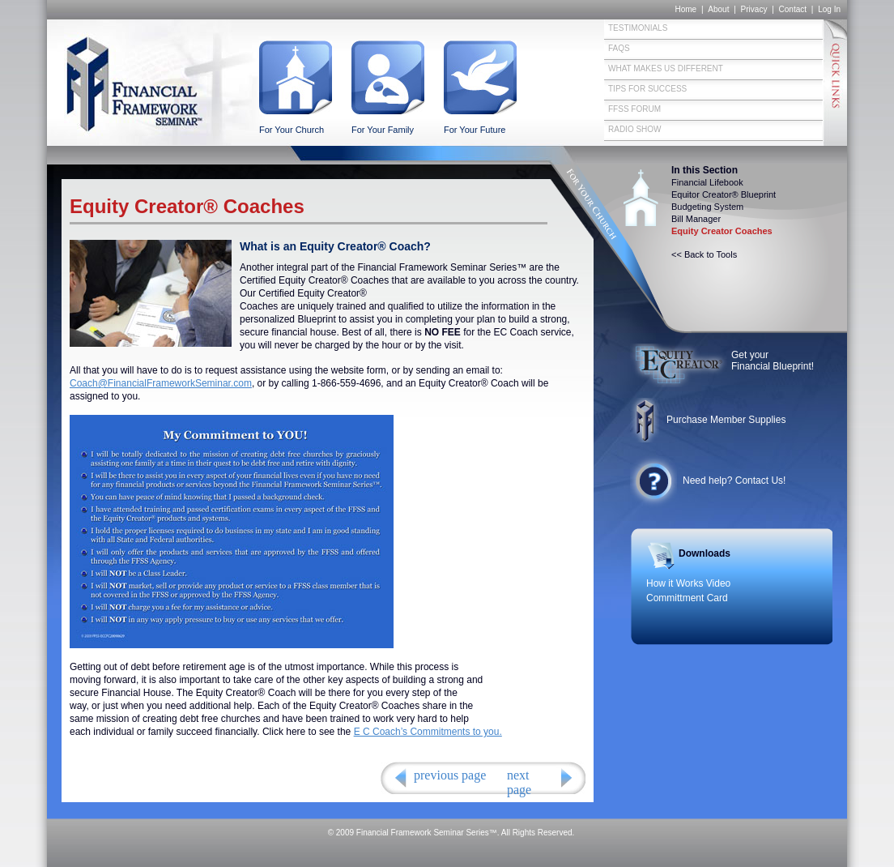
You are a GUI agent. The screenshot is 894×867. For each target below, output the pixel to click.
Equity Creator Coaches (722, 231)
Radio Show (635, 129)
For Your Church (291, 130)
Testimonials (637, 27)
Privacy (754, 9)
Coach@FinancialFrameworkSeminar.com (161, 383)
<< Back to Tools (704, 254)
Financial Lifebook (707, 182)
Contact (793, 9)
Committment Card (687, 598)
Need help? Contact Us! (734, 480)
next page (519, 782)
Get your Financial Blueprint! (772, 360)
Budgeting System (707, 206)
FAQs (619, 48)
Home (685, 9)
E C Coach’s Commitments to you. (428, 731)
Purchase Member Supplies (725, 419)
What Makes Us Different (665, 68)
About (718, 9)
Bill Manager (696, 219)
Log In (829, 9)
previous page (450, 775)
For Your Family (382, 130)
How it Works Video (688, 583)
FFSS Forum (634, 109)
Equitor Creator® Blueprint (723, 194)
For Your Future (474, 130)
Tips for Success (647, 88)
